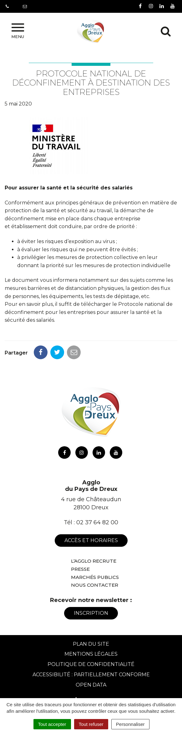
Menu (17, 31)
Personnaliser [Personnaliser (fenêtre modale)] (130, 724)
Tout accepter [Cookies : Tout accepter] (52, 724)
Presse (80, 569)
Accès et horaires (91, 540)
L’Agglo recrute (93, 561)
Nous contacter (94, 585)
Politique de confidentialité (91, 664)
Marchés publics (95, 577)
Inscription (91, 613)
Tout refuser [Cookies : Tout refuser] (91, 724)
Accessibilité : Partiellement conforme (91, 675)
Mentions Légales (91, 654)
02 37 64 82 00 (97, 522)
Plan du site (91, 644)
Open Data (91, 685)
